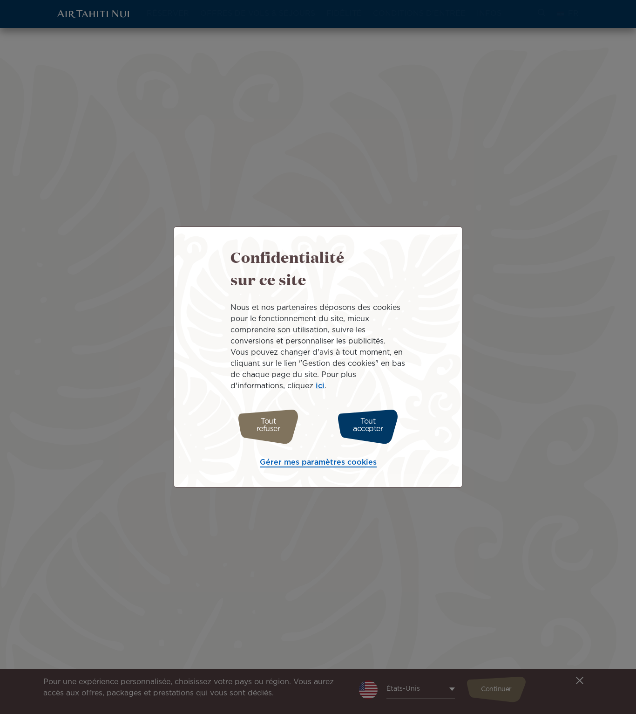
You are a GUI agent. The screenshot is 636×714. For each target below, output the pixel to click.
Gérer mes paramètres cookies (318, 460)
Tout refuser (263, 425)
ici (320, 388)
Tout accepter (372, 425)
